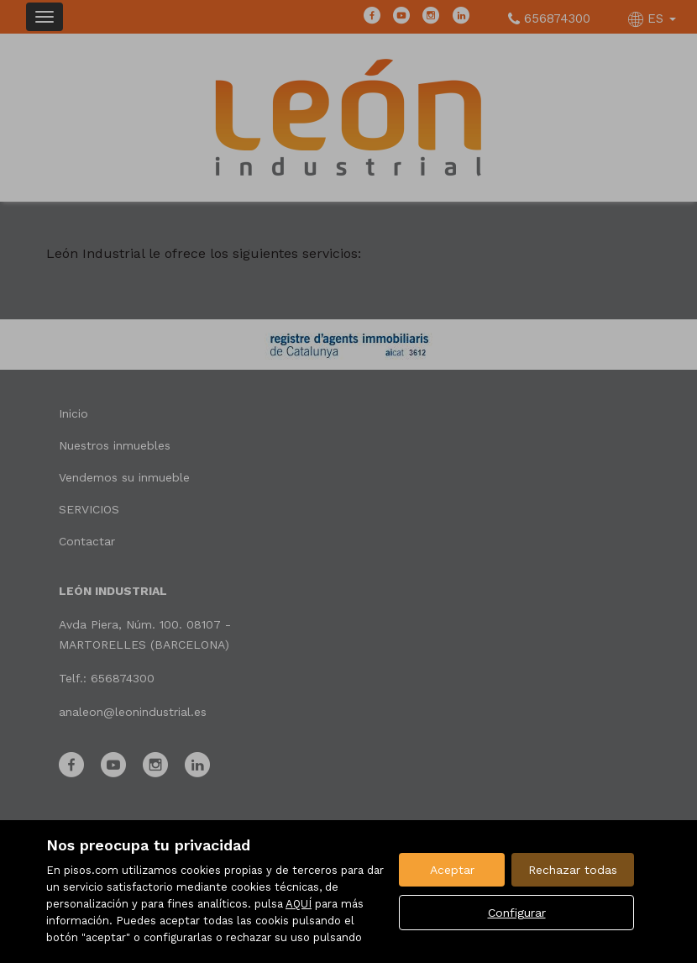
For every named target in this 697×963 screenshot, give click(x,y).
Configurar (517, 912)
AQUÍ (299, 903)
